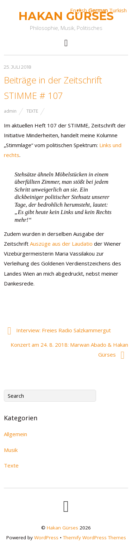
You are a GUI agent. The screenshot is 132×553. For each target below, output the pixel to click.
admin (10, 111)
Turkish (118, 10)
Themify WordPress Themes (94, 537)
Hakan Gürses (62, 527)
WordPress (46, 537)
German (98, 10)
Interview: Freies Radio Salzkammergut (59, 331)
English (78, 10)
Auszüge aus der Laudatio (61, 243)
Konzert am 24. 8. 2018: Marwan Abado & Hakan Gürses (69, 350)
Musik (11, 449)
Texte (32, 111)
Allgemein (15, 434)
